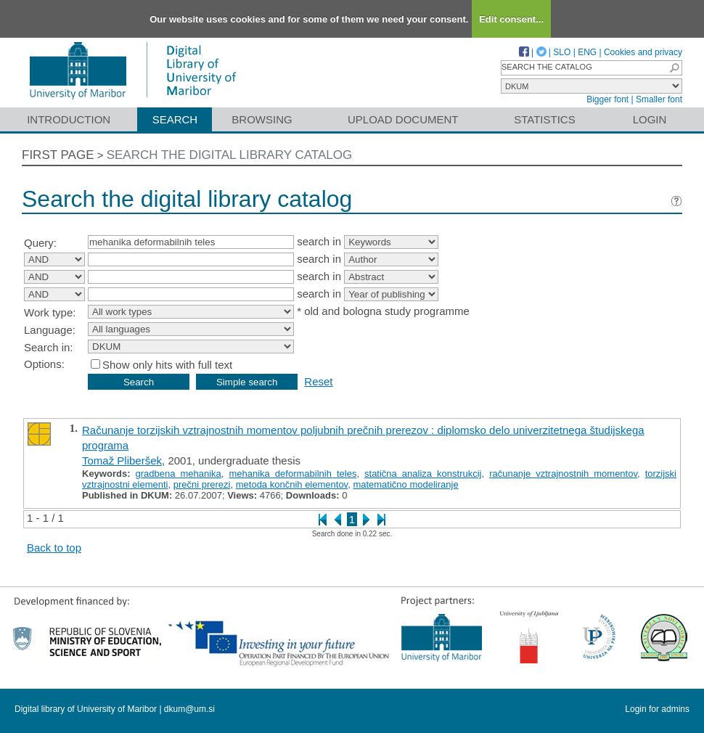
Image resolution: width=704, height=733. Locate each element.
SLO (561, 52)
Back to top (54, 547)
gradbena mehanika (178, 473)
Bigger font (607, 99)
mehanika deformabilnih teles (292, 473)
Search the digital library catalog (230, 155)
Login (650, 119)
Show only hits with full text (167, 365)
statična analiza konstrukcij (422, 473)
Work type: (49, 312)
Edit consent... (511, 19)
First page (58, 155)
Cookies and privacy (643, 52)
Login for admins (657, 709)
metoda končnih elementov (292, 484)
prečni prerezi (202, 484)
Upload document (403, 119)
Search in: (48, 347)
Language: (49, 330)
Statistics (544, 119)
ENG (587, 52)
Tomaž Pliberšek (122, 460)
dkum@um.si (189, 709)
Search (175, 119)
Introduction (68, 119)
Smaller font (659, 99)
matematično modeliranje (405, 484)
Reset (318, 381)
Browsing (262, 119)
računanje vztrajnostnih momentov (563, 473)
